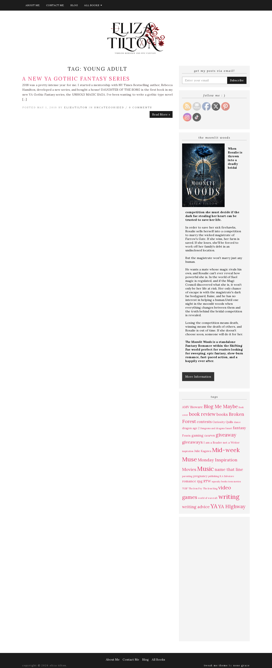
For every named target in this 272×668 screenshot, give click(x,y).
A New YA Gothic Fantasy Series (76, 78)
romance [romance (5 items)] (189, 481)
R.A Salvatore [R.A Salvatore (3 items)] (227, 476)
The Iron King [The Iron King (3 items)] (210, 488)
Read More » (161, 114)
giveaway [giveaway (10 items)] (226, 435)
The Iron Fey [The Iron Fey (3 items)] (195, 488)
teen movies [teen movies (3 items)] (234, 481)
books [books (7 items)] (222, 414)
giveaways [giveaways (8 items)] (192, 442)
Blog (74, 5)
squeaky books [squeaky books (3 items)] (219, 481)
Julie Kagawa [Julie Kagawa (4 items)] (202, 451)
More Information (198, 377)
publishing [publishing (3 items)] (213, 476)
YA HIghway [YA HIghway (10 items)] (231, 506)
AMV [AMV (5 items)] (185, 407)
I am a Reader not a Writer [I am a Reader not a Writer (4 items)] (221, 442)
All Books (93, 5)
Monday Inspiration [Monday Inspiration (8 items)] (217, 459)
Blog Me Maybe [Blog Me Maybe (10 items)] (221, 406)
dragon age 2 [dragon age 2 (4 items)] (191, 428)
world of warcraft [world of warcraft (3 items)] (207, 498)
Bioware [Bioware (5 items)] (196, 407)
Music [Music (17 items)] (205, 469)
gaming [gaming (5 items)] (197, 435)
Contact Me (55, 5)
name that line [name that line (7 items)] (229, 469)
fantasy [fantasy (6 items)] (239, 428)
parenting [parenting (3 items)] (187, 476)
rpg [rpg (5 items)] (200, 481)
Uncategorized (109, 107)
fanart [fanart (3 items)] (228, 428)
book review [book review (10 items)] (202, 414)
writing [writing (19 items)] (228, 497)
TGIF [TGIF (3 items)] (185, 488)
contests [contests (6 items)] (204, 421)
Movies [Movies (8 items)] (189, 469)
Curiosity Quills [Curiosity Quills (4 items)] (222, 422)
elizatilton (76, 107)
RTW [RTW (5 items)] (207, 481)
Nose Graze (241, 665)
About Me (33, 5)
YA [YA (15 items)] (214, 506)
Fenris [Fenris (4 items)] (186, 435)
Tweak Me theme (216, 665)
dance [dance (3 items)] (237, 422)
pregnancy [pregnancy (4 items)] (200, 476)
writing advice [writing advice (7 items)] (196, 506)
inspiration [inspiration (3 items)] (187, 451)
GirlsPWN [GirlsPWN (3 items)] (209, 435)
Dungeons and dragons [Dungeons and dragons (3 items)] (212, 428)
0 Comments (140, 107)
